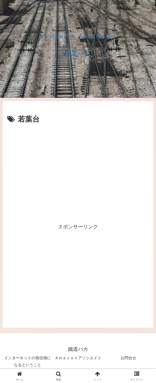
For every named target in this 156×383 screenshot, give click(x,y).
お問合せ (128, 358)
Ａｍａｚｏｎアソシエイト (78, 358)
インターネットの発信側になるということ (27, 361)
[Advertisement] (78, 143)
